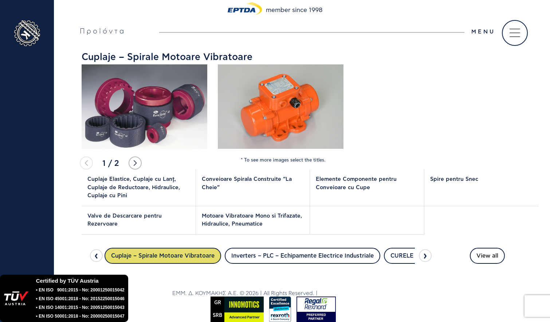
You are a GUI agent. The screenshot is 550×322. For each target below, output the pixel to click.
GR (217, 303)
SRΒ (217, 315)
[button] (135, 163)
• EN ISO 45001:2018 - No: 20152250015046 (80, 298)
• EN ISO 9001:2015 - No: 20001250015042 (80, 290)
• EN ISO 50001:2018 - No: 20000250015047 (80, 316)
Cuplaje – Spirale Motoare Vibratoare (163, 256)
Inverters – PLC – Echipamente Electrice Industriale (302, 256)
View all (487, 256)
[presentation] (96, 255)
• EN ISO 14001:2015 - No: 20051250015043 (80, 307)
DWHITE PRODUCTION (348, 293)
